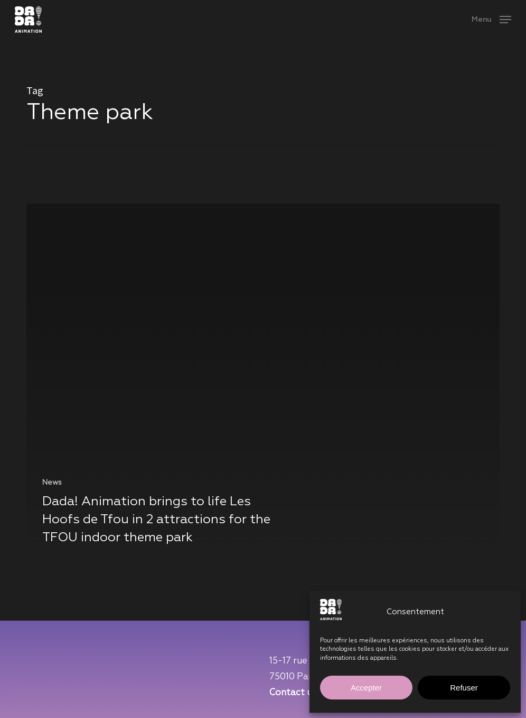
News (52, 482)
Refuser (464, 687)
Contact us (293, 692)
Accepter (366, 687)
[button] (491, 19)
